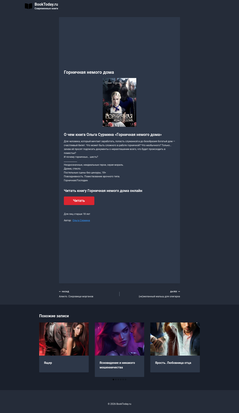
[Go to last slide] (44, 350)
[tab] (113, 379)
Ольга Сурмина (81, 220)
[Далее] (194, 350)
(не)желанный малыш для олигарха (151, 293)
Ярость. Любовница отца (173, 363)
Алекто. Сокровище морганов (88, 293)
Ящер (48, 363)
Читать (79, 201)
